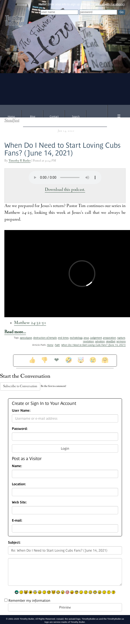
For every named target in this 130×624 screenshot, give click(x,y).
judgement (96, 337)
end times (63, 337)
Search (76, 116)
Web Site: (19, 502)
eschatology (76, 337)
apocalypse (26, 337)
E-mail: (17, 520)
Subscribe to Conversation (20, 386)
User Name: (21, 410)
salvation (100, 341)
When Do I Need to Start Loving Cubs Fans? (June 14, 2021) (62, 149)
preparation (109, 337)
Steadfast (11, 120)
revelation (88, 341)
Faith (57, 345)
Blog (32, 116)
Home (11, 116)
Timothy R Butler (19, 160)
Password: (20, 429)
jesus (86, 337)
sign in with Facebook (109, 4)
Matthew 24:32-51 (30, 323)
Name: (17, 466)
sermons (121, 341)
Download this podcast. (65, 190)
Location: (19, 484)
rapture (121, 337)
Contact (54, 116)
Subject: (14, 542)
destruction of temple (45, 337)
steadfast (110, 341)
